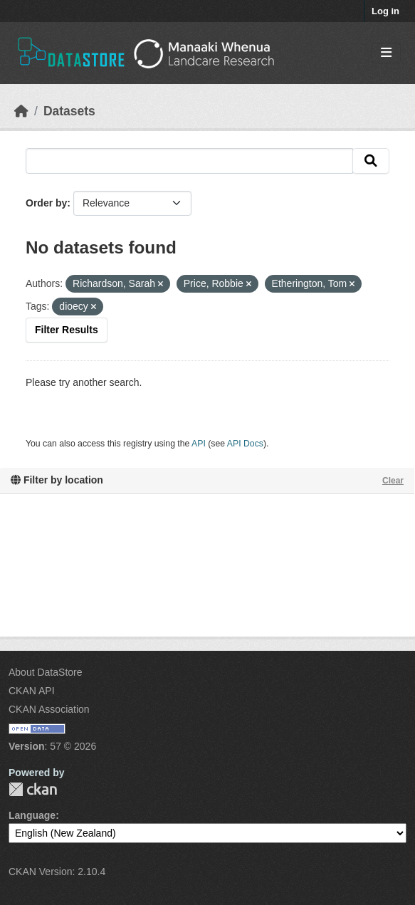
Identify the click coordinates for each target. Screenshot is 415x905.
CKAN (33, 789)
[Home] (21, 111)
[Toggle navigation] (386, 53)
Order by (46, 203)
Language (32, 815)
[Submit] (370, 161)
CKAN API (32, 690)
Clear (393, 481)
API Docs (245, 444)
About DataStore (46, 672)
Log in (385, 11)
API (198, 444)
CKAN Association (49, 709)
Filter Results (66, 329)
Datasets (69, 111)
